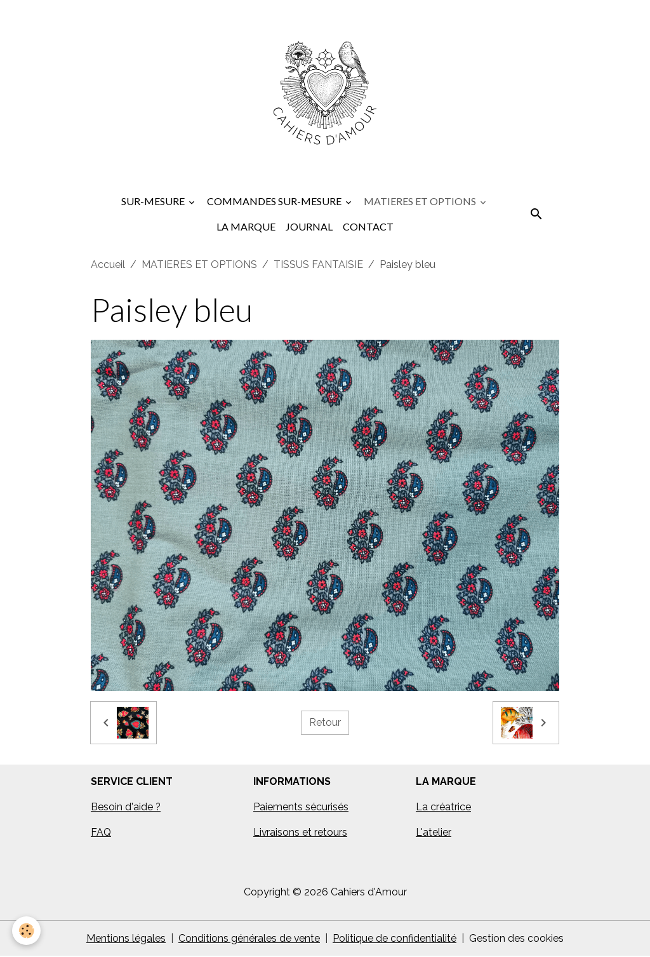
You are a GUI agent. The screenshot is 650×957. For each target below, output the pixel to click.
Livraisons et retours (300, 833)
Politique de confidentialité (395, 939)
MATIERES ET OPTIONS (421, 202)
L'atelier (433, 833)
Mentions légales (126, 939)
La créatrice (443, 807)
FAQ (101, 833)
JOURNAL (309, 227)
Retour (325, 723)
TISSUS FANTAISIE (318, 265)
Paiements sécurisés (300, 807)
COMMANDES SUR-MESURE (275, 202)
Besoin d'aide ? (126, 807)
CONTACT (368, 227)
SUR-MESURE (154, 202)
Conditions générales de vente (249, 939)
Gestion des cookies (517, 939)
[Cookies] (27, 930)
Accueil (108, 265)
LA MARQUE (245, 227)
